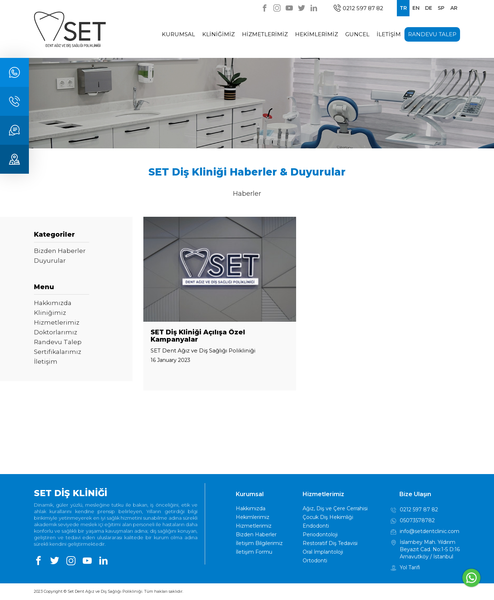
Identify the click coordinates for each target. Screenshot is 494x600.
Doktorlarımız (55, 332)
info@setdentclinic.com (425, 532)
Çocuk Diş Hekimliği (328, 517)
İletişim (45, 361)
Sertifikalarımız (57, 351)
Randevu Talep (58, 342)
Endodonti (316, 526)
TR (403, 8)
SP (441, 8)
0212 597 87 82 (358, 8)
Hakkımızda (53, 303)
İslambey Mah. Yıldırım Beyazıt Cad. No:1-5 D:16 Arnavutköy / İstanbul (425, 549)
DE (428, 8)
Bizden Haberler (60, 250)
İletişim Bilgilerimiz (259, 543)
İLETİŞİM (389, 34)
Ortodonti (315, 560)
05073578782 (413, 521)
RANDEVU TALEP (432, 34)
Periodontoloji (320, 534)
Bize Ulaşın (415, 494)
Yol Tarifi (405, 568)
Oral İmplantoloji (323, 552)
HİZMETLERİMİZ (265, 34)
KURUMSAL (178, 34)
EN (416, 8)
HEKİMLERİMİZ (316, 34)
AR (454, 8)
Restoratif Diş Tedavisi (330, 543)
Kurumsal (250, 494)
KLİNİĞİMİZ (218, 34)
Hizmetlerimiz (56, 322)
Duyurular (50, 260)
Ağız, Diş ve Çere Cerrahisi (335, 508)
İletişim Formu (254, 552)
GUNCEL (357, 34)
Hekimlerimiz (252, 517)
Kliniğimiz (50, 312)
